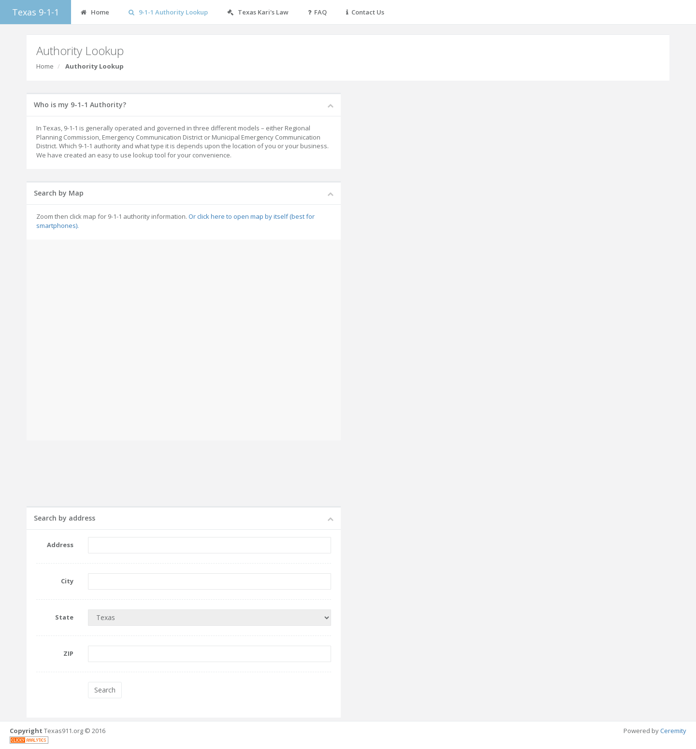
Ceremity (673, 730)
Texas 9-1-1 (35, 12)
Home (45, 66)
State (64, 617)
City (67, 581)
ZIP (68, 653)
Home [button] (95, 12)
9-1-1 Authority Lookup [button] (168, 12)
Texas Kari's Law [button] (258, 12)
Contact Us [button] (365, 12)
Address (60, 544)
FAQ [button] (317, 12)
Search (105, 689)
